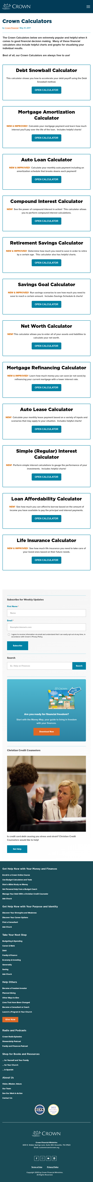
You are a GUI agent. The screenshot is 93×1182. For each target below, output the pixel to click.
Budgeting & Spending (12, 941)
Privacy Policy (52, 1167)
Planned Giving (9, 993)
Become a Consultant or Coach (15, 1007)
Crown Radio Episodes (12, 1037)
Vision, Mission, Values (12, 1084)
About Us (8, 1078)
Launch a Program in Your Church (17, 1012)
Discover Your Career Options (15, 918)
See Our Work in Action (12, 1093)
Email (10, 620)
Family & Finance (9, 955)
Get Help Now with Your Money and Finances (29, 869)
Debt (4, 951)
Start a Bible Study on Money (15, 885)
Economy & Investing (11, 960)
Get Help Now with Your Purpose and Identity (30, 906)
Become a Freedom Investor (14, 988)
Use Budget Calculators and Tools (17, 880)
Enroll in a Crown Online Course (16, 875)
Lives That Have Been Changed (16, 1003)
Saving (5, 969)
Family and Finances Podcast (15, 1046)
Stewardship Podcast (11, 1041)
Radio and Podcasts (14, 1030)
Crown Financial (11, 28)
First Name (13, 606)
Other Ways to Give (10, 998)
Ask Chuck (7, 899)
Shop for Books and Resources (20, 1054)
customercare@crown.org (49, 1148)
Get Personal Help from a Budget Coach (19, 889)
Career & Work (8, 946)
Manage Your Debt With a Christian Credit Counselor (25, 894)
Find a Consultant (10, 922)
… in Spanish (7, 1070)
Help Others (9, 982)
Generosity (7, 965)
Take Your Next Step (14, 935)
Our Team (6, 1089)
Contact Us (7, 1098)
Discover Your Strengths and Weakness (19, 913)
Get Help (17, 849)
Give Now (10, 1020)
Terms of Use (36, 1167)
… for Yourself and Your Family (15, 1060)
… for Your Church (10, 1065)
